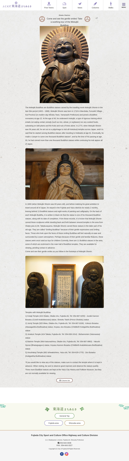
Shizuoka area (75, 423)
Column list (64, 380)
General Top (64, 416)
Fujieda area (53, 423)
